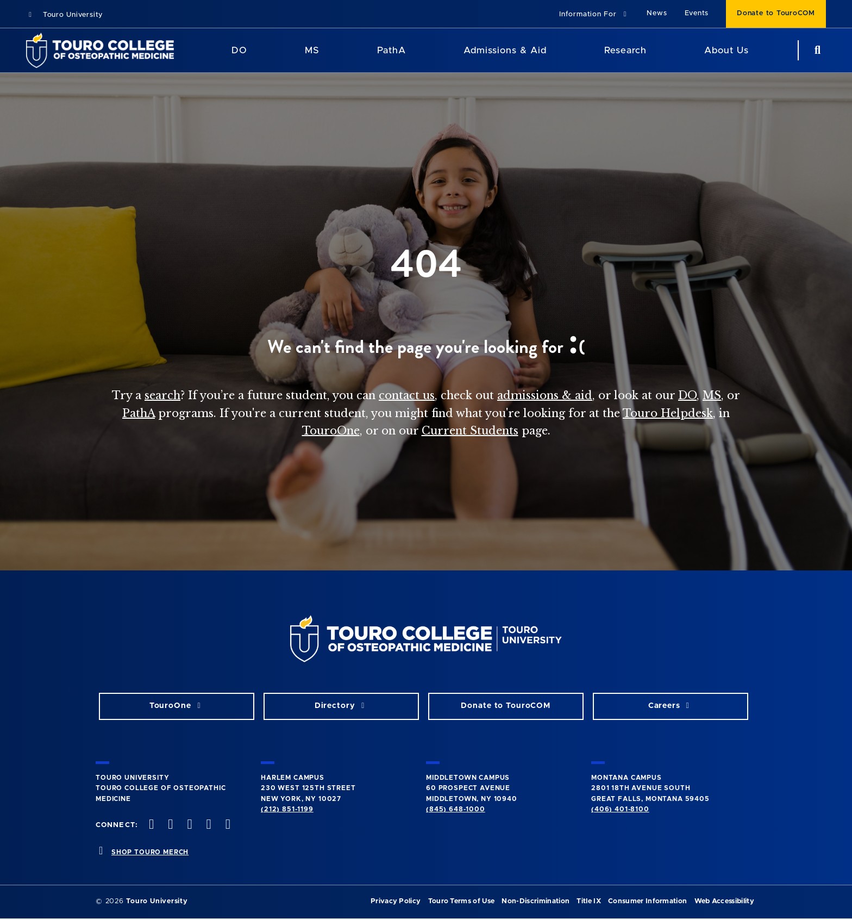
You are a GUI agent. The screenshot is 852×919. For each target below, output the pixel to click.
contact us (407, 395)
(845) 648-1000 (455, 809)
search (162, 395)
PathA (138, 413)
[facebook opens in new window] (150, 825)
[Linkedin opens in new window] (227, 825)
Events (697, 13)
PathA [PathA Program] (391, 50)
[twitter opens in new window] (169, 825)
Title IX (589, 901)
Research (625, 50)
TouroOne (331, 430)
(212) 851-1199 (287, 809)
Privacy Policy (396, 901)
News (657, 13)
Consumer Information (647, 901)
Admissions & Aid (505, 50)
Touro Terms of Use (461, 901)
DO (687, 395)
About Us (726, 50)
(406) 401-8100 (620, 809)
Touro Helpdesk (668, 413)
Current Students (470, 430)
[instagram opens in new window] (188, 825)
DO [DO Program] (239, 50)
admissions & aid (544, 395)
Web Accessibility (724, 901)
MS (712, 395)
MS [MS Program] (312, 50)
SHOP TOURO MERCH (150, 852)
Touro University (64, 14)
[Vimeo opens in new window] (208, 825)
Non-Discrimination (535, 901)
